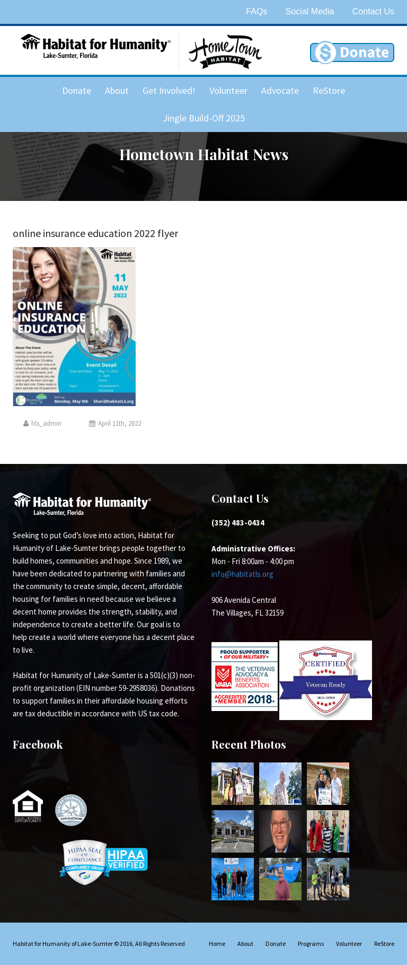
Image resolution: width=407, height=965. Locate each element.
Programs (311, 944)
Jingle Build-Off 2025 (204, 118)
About (117, 90)
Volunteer (228, 90)
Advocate (280, 90)
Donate (76, 90)
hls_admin (42, 423)
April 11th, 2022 (115, 423)
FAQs (256, 11)
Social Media (310, 11)
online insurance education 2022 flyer (95, 233)
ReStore (329, 90)
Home (217, 944)
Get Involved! (169, 90)
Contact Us (373, 11)
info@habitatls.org (242, 574)
